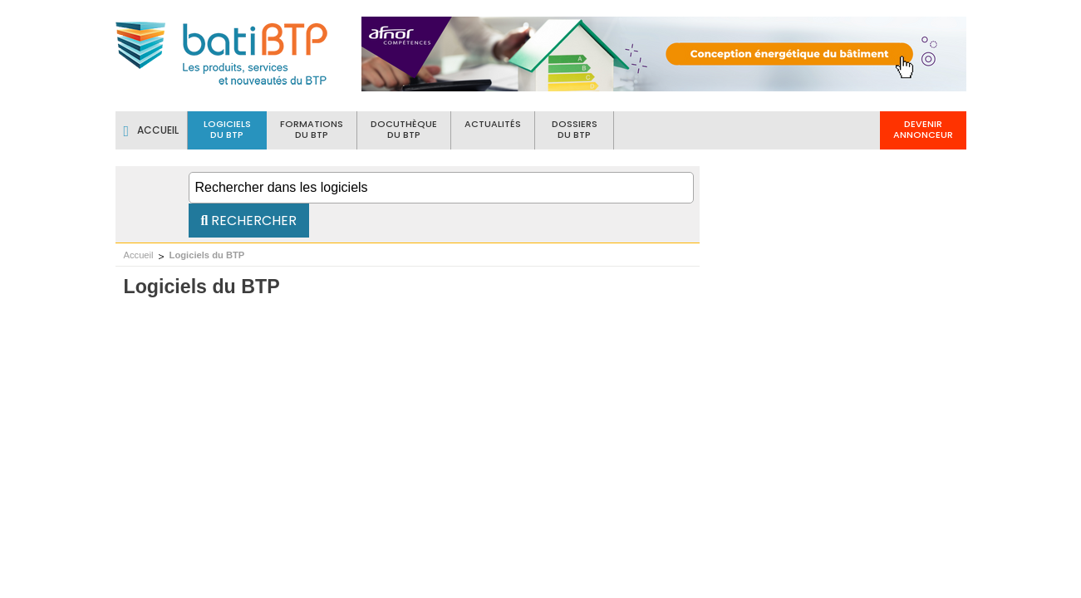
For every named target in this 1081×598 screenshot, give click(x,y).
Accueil (139, 255)
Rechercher (249, 220)
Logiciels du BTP (207, 255)
